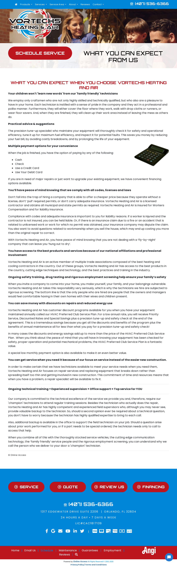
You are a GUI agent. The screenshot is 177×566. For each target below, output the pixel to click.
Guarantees (90, 550)
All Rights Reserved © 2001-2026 (101, 562)
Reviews (85, 4)
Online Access (80, 561)
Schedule (47, 550)
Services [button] (40, 4)
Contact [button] (97, 4)
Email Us (30, 550)
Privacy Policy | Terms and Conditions (89, 564)
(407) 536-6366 (152, 3)
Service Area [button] (57, 4)
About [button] (72, 4)
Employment (112, 550)
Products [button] (25, 4)
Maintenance (68, 550)
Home (15, 550)
